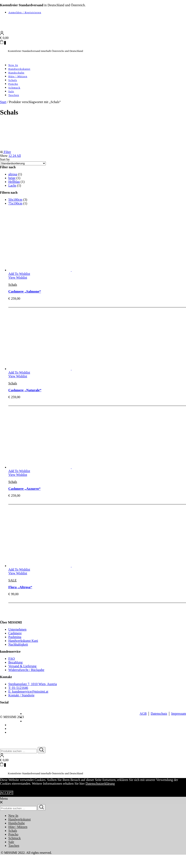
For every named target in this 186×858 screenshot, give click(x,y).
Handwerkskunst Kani (23, 640)
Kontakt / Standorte (21, 695)
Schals (12, 80)
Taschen (13, 95)
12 (10, 155)
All (19, 155)
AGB (143, 713)
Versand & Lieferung (22, 666)
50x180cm (15, 199)
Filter (5, 152)
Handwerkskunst (19, 68)
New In (13, 65)
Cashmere (15, 633)
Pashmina (14, 637)
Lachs (12, 185)
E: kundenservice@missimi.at (28, 691)
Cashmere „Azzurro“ (24, 489)
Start (3, 102)
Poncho (13, 83)
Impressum (178, 713)
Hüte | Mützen (17, 76)
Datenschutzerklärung (100, 783)
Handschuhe (16, 72)
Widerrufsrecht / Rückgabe (26, 670)
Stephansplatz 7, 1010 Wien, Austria (32, 684)
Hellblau (14, 181)
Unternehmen (17, 629)
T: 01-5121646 (18, 688)
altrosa (12, 174)
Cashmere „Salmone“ (24, 291)
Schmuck (14, 87)
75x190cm (15, 203)
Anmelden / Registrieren (24, 12)
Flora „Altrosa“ (20, 587)
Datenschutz (159, 713)
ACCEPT (6, 792)
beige (12, 178)
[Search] (41, 750)
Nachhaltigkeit (18, 644)
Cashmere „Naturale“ (24, 390)
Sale (11, 91)
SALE (12, 580)
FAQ (11, 658)
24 (14, 155)
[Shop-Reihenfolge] (23, 163)
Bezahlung (15, 662)
